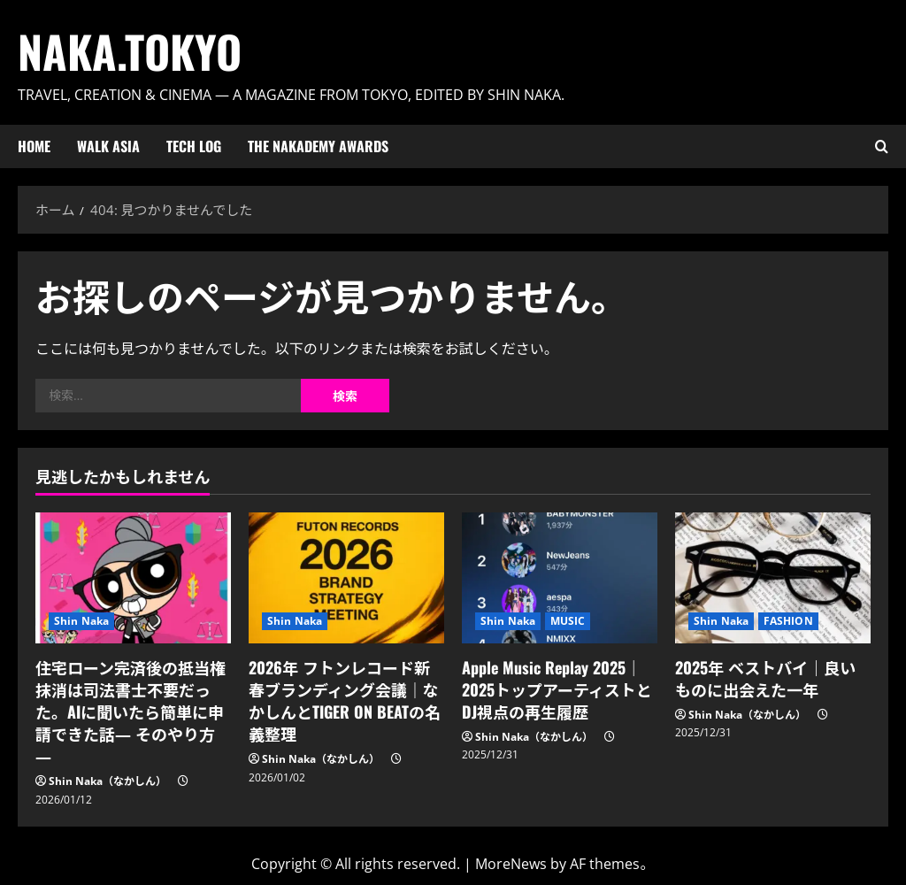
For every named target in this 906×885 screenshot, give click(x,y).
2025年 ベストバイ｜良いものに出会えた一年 (765, 678)
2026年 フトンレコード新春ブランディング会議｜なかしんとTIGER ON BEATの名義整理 (345, 701)
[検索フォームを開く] (881, 146)
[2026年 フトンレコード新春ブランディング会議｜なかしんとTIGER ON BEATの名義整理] (346, 577)
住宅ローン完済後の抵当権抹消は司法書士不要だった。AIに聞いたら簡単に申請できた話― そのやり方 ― (130, 712)
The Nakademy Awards (318, 146)
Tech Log (193, 146)
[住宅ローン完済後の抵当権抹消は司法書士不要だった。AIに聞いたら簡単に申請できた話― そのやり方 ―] (133, 577)
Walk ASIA (108, 146)
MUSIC (568, 620)
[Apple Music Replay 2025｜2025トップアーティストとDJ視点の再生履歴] (559, 577)
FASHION (788, 620)
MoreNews (511, 863)
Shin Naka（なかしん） (107, 781)
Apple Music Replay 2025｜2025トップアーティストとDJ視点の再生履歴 (557, 689)
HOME (34, 146)
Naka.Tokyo (130, 50)
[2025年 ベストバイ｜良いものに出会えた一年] (773, 577)
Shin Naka (81, 620)
